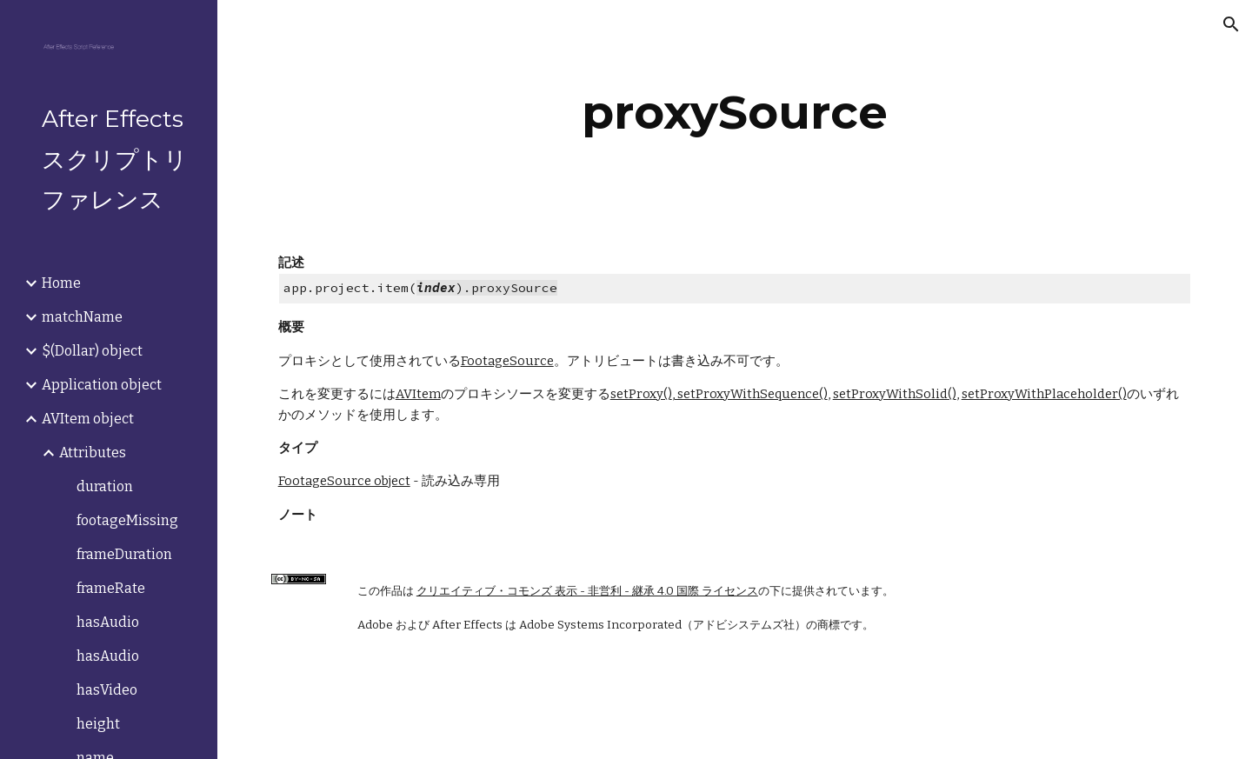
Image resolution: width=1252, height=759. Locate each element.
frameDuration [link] (124, 554)
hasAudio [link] (108, 622)
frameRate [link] (111, 588)
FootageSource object (344, 481)
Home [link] (61, 283)
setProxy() (641, 394)
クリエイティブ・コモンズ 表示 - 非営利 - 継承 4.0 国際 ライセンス (587, 591)
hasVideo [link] (107, 690)
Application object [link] (102, 384)
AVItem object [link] (88, 418)
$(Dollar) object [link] (92, 351)
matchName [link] (82, 317)
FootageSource (507, 361)
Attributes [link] (92, 452)
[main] (735, 113)
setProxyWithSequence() (751, 394)
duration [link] (105, 486)
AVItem (418, 394)
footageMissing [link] (127, 520)
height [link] (98, 724)
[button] (1231, 24)
